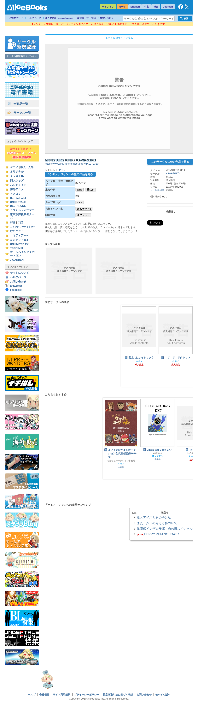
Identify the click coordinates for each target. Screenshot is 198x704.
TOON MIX (16, 248)
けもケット (17, 231)
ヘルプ (32, 694)
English (135, 6)
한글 (155, 6)
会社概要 (44, 694)
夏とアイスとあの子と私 (154, 517)
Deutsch (168, 6)
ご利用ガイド (16, 18)
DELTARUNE (18, 205)
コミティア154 (19, 239)
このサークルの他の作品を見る (170, 161)
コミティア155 (19, 235)
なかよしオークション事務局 (121, 461)
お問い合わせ (107, 18)
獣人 (23, 167)
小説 (20, 222)
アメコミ (15, 193)
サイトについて (19, 272)
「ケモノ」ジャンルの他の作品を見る (70, 174)
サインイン (108, 6)
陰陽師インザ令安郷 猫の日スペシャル (165, 528)
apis (79, 189)
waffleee (157, 453)
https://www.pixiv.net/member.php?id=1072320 (71, 163)
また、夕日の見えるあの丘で (157, 523)
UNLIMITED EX (19, 244)
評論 (12, 222)
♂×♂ (79, 202)
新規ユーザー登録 (86, 18)
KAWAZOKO (172, 173)
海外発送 (59, 18)
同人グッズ (17, 180)
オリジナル (17, 171)
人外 (30, 167)
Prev (109, 438)
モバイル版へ (162, 694)
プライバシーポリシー (86, 694)
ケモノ (14, 167)
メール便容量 (157, 190)
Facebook (16, 289)
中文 (146, 6)
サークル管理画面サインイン (22, 56)
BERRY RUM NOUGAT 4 (161, 534)
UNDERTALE (18, 202)
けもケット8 (84, 208)
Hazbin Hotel (18, 198)
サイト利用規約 (61, 694)
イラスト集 (17, 176)
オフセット (83, 215)
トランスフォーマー (22, 209)
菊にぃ (90, 189)
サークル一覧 (19, 112)
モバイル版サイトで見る (119, 37)
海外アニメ (17, 189)
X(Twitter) (16, 286)
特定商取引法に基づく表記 (118, 694)
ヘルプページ (34, 18)
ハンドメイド (18, 185)
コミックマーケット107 (22, 226)
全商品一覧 (18, 103)
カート (122, 6)
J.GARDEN (17, 259)
